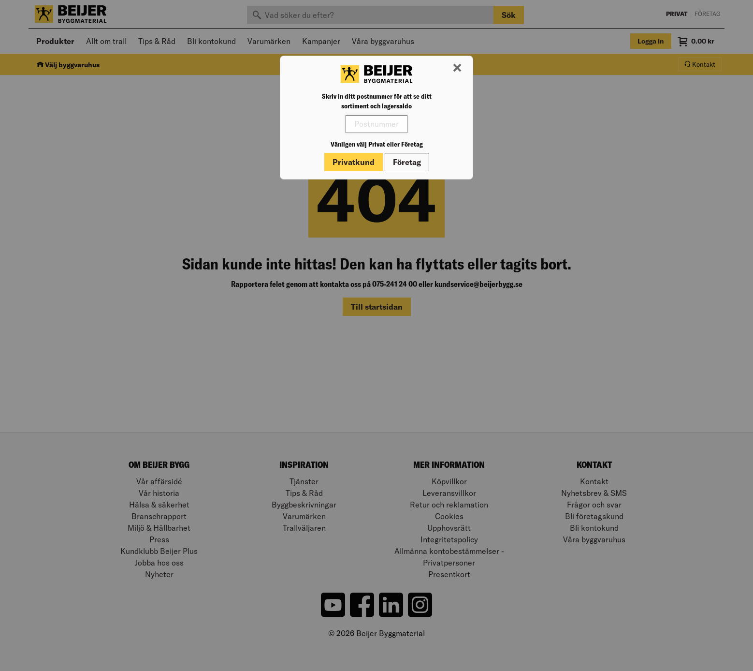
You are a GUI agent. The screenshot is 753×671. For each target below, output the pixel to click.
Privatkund (354, 162)
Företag (407, 162)
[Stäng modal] (457, 68)
